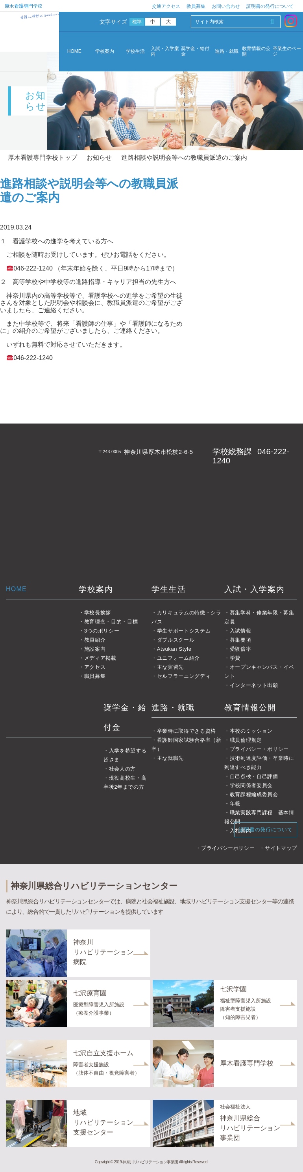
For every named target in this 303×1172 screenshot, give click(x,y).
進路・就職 (226, 51)
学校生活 (135, 51)
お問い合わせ (226, 6)
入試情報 (240, 631)
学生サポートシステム (184, 631)
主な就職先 (170, 758)
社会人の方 (122, 769)
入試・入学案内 (165, 51)
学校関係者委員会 (251, 785)
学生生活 (169, 589)
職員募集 (95, 676)
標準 (137, 21)
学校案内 (104, 51)
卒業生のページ (287, 51)
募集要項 (240, 640)
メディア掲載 (100, 658)
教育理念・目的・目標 (111, 622)
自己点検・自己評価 (254, 776)
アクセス (95, 667)
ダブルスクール (176, 640)
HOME (74, 51)
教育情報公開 (250, 707)
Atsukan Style (174, 649)
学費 (235, 658)
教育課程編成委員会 (254, 794)
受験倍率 (240, 649)
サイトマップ (281, 848)
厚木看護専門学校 (23, 5)
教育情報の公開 (256, 51)
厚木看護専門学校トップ (42, 157)
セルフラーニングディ (184, 676)
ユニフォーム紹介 (178, 658)
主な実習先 (170, 667)
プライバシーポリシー (228, 848)
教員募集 (196, 6)
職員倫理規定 (246, 740)
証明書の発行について (270, 6)
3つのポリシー (102, 631)
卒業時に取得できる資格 (186, 731)
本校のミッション (251, 731)
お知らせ (99, 157)
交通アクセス (166, 6)
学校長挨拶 (97, 613)
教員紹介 (95, 640)
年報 (235, 803)
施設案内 (95, 649)
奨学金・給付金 (195, 51)
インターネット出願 (254, 685)
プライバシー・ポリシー (259, 749)
